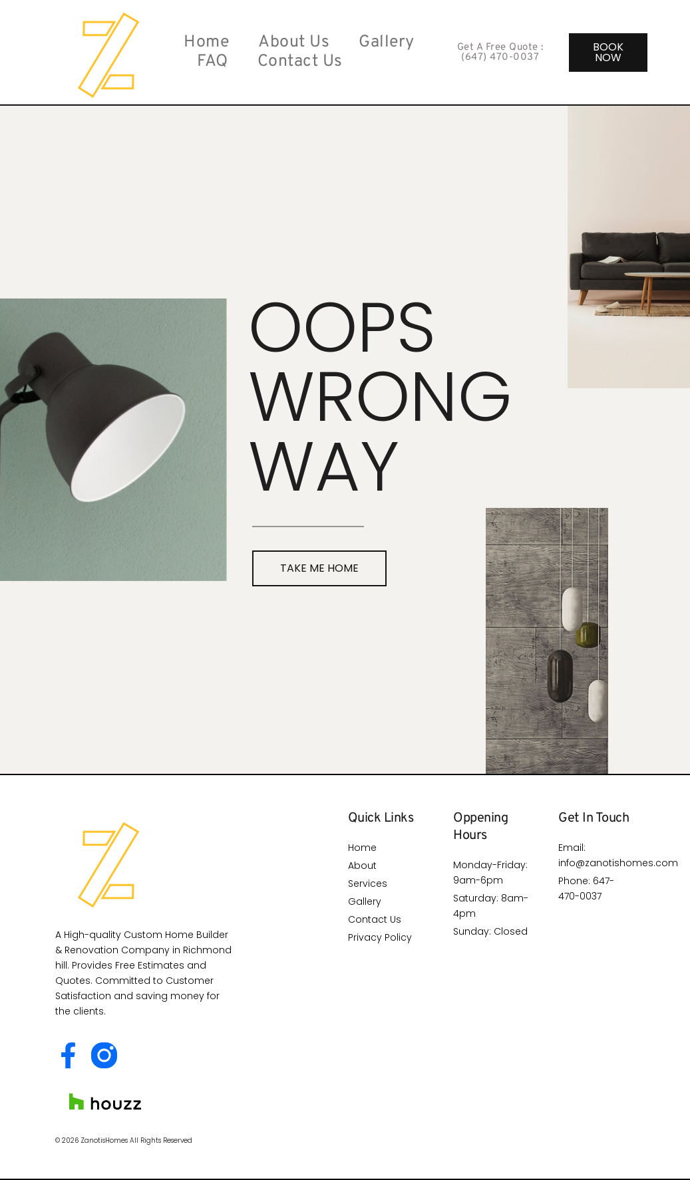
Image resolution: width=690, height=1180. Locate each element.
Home (206, 43)
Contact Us (300, 62)
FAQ (212, 62)
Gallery (387, 43)
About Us (293, 43)
